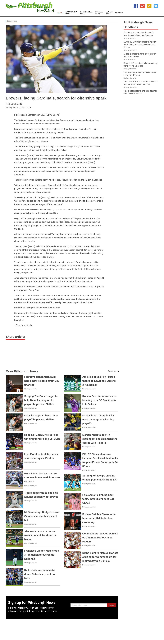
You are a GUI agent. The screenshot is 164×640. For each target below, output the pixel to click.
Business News (99, 13)
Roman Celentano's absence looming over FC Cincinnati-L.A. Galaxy (99, 400)
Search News (109, 13)
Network (119, 13)
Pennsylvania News (71, 13)
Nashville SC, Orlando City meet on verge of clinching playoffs (98, 419)
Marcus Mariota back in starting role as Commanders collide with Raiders (99, 438)
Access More (112, 371)
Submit (111, 605)
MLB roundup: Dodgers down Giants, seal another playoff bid (41, 516)
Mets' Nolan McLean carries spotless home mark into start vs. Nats (42, 477)
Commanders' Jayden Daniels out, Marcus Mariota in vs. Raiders (100, 537)
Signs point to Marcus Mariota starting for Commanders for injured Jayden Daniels (100, 556)
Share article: (15, 336)
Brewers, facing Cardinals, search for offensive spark (56, 98)
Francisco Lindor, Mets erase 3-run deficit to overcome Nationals (41, 554)
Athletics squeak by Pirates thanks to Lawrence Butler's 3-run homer (99, 380)
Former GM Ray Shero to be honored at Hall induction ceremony (98, 518)
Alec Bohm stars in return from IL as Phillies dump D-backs (40, 535)
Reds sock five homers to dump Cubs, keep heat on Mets (39, 574)
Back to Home (11, 21)
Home (60, 13)
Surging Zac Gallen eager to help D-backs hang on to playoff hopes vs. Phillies (41, 400)
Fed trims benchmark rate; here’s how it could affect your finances (42, 380)
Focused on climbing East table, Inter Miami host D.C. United (98, 499)
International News (86, 13)
